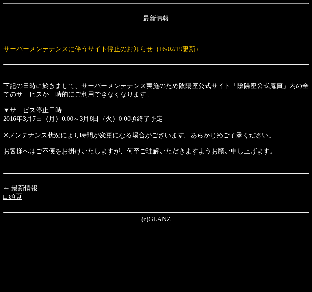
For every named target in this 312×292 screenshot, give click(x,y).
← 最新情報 (20, 188)
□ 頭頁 (12, 196)
